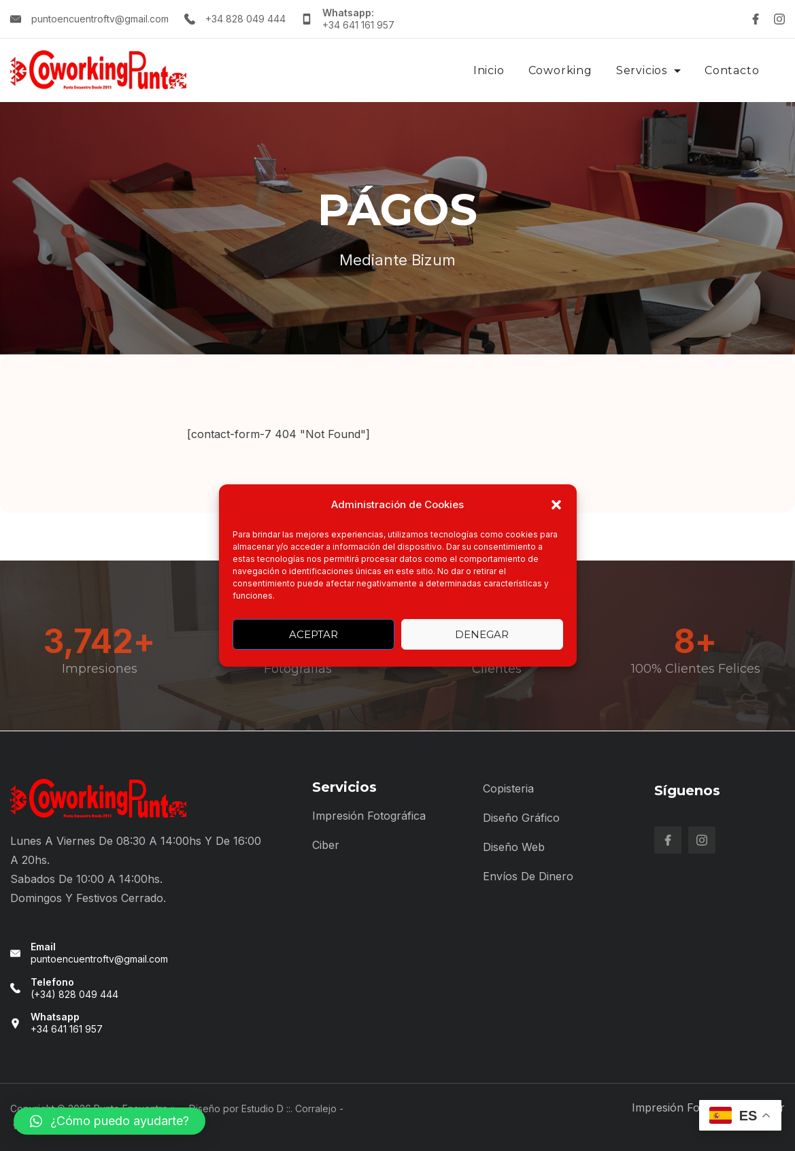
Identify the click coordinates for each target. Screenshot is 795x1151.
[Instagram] (779, 19)
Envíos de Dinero (528, 876)
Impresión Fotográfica (369, 815)
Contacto (732, 70)
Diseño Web (514, 847)
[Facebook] (755, 19)
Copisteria (508, 788)
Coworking (560, 70)
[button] (556, 505)
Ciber (325, 845)
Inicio (489, 70)
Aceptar (313, 634)
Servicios (648, 70)
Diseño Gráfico (521, 817)
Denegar (482, 634)
